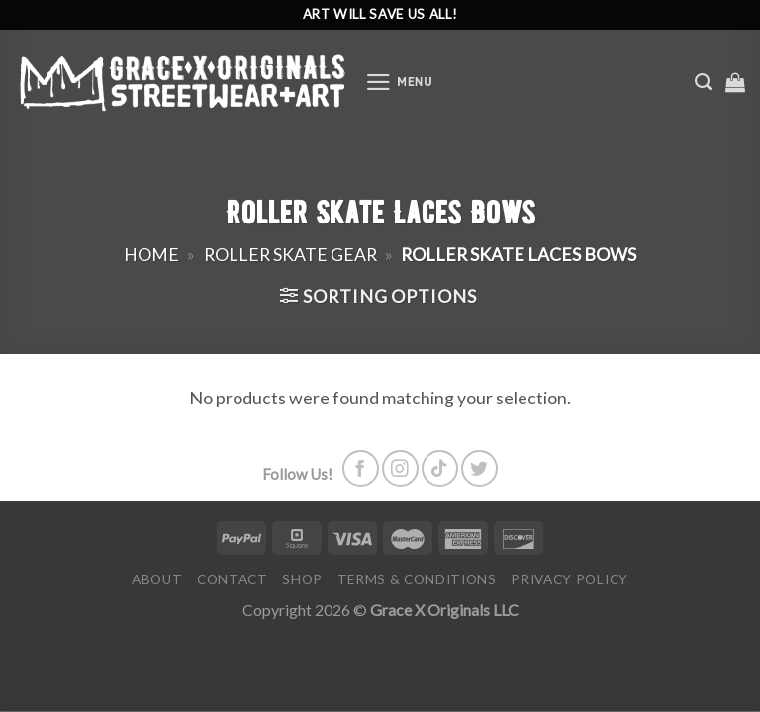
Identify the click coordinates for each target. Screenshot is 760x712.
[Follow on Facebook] (360, 468)
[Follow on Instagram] (400, 468)
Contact (232, 579)
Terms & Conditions (417, 579)
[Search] (703, 82)
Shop (302, 579)
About (157, 579)
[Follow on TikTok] (440, 468)
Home (151, 254)
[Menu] (399, 82)
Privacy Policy (569, 579)
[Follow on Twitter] (479, 468)
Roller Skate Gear (290, 254)
